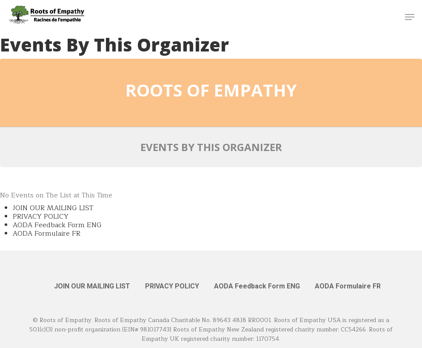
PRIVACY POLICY (40, 216)
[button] (409, 17)
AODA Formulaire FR (46, 233)
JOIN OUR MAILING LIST (53, 208)
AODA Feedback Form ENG (57, 225)
